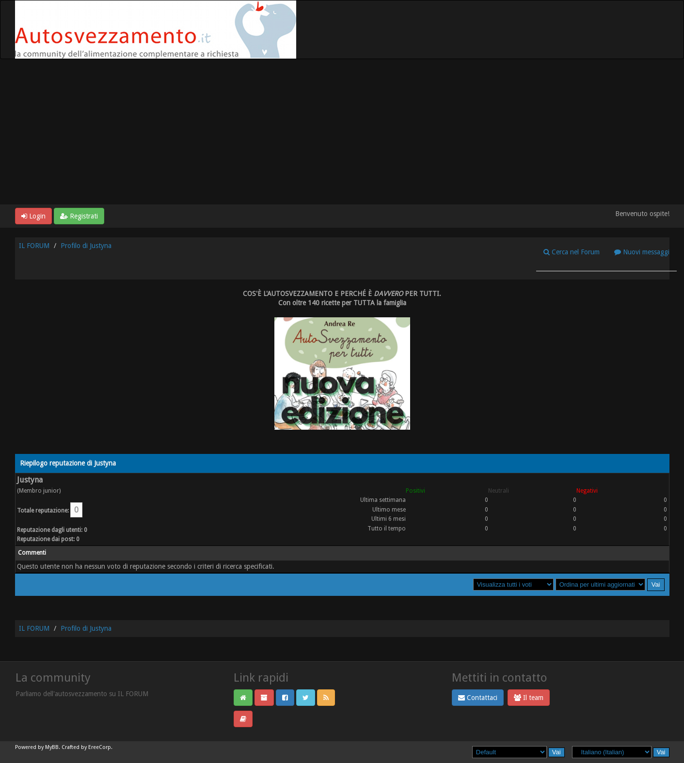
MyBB (52, 747)
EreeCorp (99, 747)
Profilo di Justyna (86, 245)
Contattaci (477, 697)
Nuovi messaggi (641, 252)
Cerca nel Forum (571, 252)
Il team (528, 697)
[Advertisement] (342, 132)
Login (33, 216)
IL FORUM (34, 245)
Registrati (79, 216)
